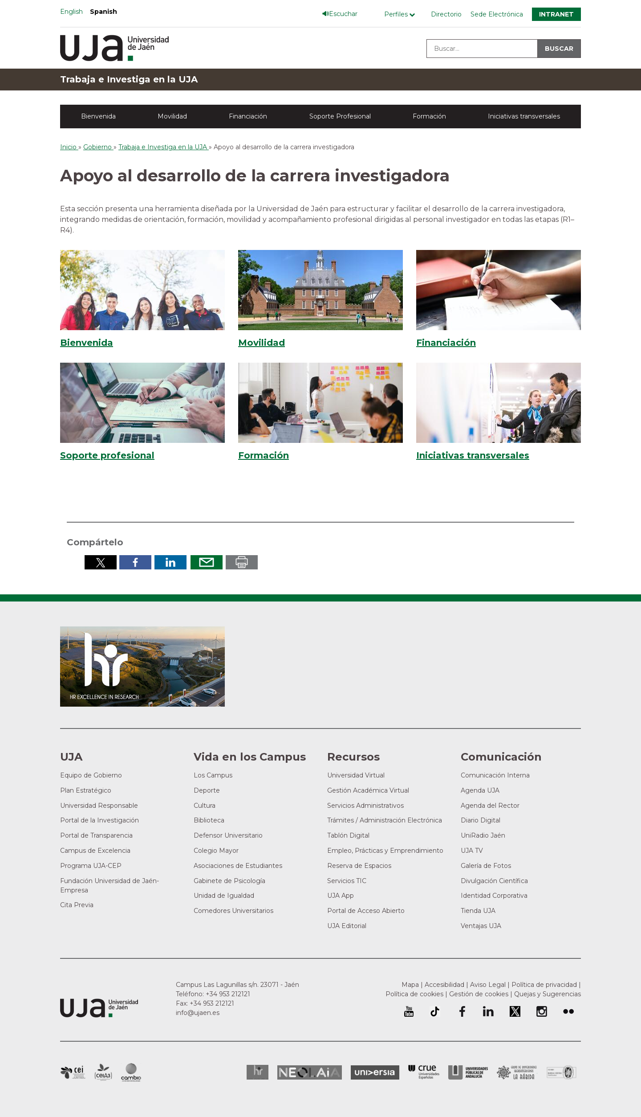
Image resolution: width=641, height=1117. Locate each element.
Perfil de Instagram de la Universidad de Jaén (541, 1011)
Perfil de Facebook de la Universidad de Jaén (461, 1011)
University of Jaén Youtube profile (409, 1011)
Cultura (204, 806)
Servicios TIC (346, 881)
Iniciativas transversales (524, 116)
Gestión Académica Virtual (368, 790)
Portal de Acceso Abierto (366, 911)
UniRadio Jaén (483, 835)
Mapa (410, 985)
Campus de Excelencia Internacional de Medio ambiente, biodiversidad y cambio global (131, 1072)
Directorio (446, 14)
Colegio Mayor (216, 851)
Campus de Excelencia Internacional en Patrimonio (72, 1072)
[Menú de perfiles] (401, 14)
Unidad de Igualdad (224, 896)
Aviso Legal (488, 985)
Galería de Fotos (486, 866)
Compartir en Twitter (101, 562)
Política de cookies (414, 994)
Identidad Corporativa (494, 896)
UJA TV (472, 851)
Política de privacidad (544, 985)
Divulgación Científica (494, 881)
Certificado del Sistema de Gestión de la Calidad (561, 1071)
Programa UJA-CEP (91, 866)
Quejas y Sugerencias (547, 994)
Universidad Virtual (356, 775)
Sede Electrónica (497, 14)
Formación (429, 116)
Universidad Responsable (99, 806)
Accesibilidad (444, 985)
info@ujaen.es (197, 1013)
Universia (375, 1072)
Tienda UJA (478, 911)
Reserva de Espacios (359, 866)
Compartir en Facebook (135, 562)
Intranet (556, 14)
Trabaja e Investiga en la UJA (129, 79)
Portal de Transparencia (96, 835)
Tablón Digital (348, 835)
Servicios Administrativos (365, 806)
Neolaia (309, 1072)
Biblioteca (209, 820)
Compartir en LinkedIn (170, 562)
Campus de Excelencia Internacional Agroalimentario (103, 1072)
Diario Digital (480, 820)
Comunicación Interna (495, 775)
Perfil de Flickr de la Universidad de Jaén (568, 1011)
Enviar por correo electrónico (207, 562)
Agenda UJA (480, 790)
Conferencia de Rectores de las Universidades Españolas (423, 1072)
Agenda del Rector (490, 806)
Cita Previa (76, 905)
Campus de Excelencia (95, 851)
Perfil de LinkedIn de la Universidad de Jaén (488, 1011)
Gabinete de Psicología (229, 881)
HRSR (257, 1072)
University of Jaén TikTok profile (435, 1011)
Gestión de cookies (478, 994)
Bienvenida (98, 116)
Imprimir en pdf (242, 562)
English (71, 12)
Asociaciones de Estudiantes (238, 866)
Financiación (248, 116)
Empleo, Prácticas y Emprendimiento (385, 851)
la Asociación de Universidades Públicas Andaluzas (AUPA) (468, 1072)
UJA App (340, 896)
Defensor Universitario (228, 835)
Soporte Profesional (340, 116)
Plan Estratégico (85, 790)
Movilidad (172, 116)
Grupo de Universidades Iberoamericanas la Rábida (517, 1072)
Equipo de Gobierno (91, 775)
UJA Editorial (346, 926)
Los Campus (213, 775)
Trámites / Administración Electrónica (384, 820)
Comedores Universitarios (233, 911)
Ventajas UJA (481, 926)
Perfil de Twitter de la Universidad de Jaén (515, 1011)
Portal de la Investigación (99, 820)
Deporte (207, 790)
